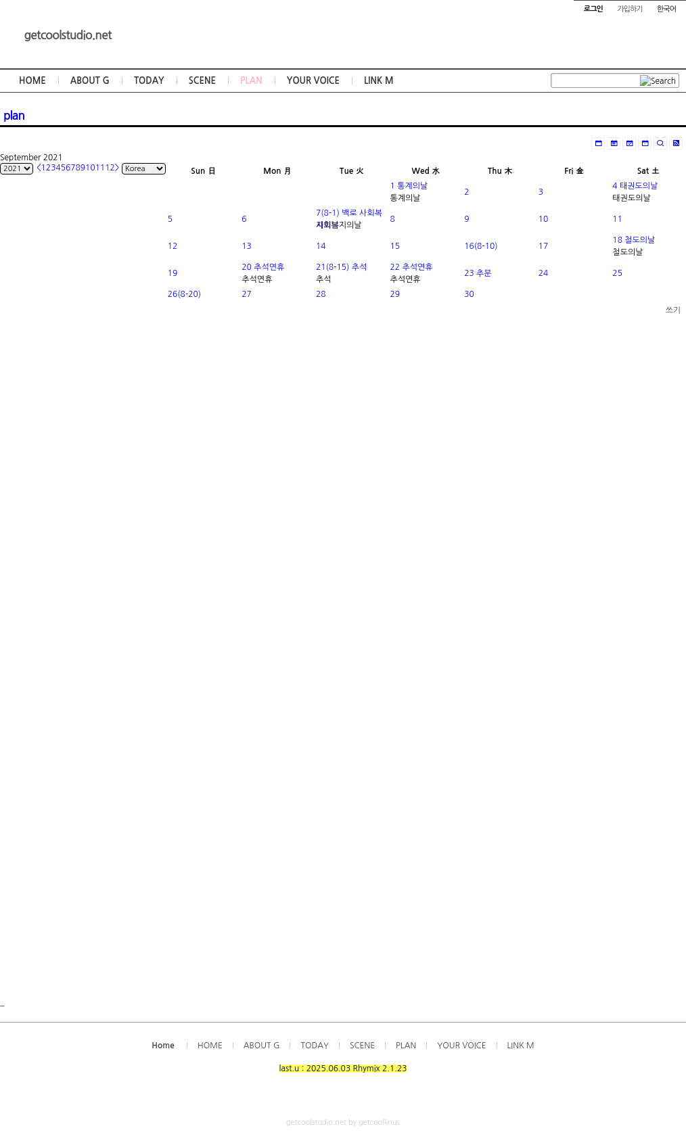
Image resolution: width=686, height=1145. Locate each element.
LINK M (378, 80)
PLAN (251, 80)
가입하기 (629, 9)
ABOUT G (90, 80)
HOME (32, 80)
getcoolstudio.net (67, 35)
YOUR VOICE (313, 80)
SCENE (202, 80)
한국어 (666, 9)
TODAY (149, 80)
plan (13, 116)
